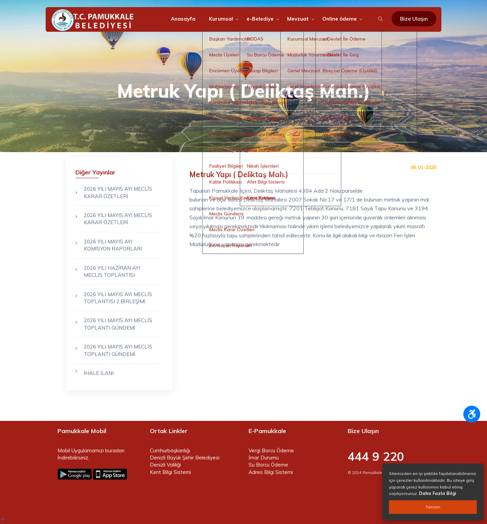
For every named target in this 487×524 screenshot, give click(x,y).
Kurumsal (221, 19)
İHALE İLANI (99, 373)
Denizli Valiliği (165, 464)
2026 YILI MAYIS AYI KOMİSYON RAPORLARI (113, 245)
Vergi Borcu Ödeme (271, 450)
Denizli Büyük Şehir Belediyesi (184, 457)
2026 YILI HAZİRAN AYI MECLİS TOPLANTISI (112, 271)
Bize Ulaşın (414, 18)
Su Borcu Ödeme (268, 464)
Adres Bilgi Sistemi (271, 472)
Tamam (432, 506)
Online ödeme (339, 19)
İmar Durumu (264, 457)
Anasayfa (183, 19)
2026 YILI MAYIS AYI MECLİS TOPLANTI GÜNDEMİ (118, 324)
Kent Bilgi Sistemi (170, 472)
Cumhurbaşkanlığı (170, 450)
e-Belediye (260, 19)
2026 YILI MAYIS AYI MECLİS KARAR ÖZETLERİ (118, 192)
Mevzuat (298, 19)
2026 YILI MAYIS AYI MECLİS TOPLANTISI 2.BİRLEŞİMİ (118, 298)
